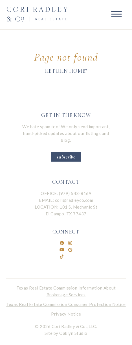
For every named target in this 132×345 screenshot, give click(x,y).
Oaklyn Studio (73, 333)
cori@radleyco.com (74, 200)
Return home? (66, 71)
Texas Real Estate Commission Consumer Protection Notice (66, 304)
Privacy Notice (66, 313)
